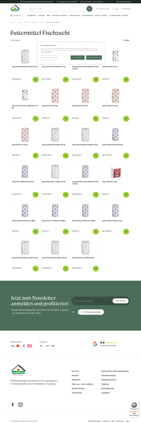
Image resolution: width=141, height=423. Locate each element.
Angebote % (31, 15)
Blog (48, 15)
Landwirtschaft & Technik (118, 15)
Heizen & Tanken (101, 15)
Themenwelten (74, 15)
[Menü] (137, 402)
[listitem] (75, 371)
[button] (91, 312)
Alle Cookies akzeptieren (94, 57)
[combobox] (59, 9)
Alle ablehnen (77, 57)
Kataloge (41, 15)
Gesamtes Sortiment (59, 15)
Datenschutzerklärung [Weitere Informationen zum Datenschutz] (46, 51)
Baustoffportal (87, 15)
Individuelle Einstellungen (49, 57)
